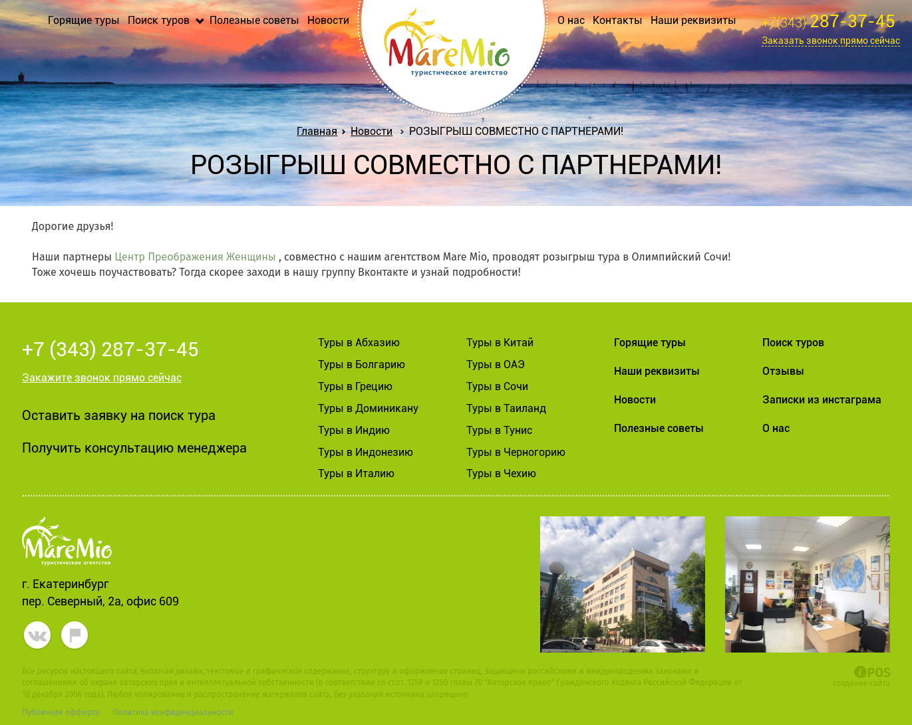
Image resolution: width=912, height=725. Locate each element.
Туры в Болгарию (361, 364)
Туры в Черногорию (515, 452)
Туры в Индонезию (365, 452)
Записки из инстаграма (821, 399)
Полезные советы (254, 20)
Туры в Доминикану (368, 408)
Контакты (618, 20)
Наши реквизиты (693, 20)
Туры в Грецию (355, 386)
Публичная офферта (60, 712)
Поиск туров (159, 20)
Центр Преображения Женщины (194, 257)
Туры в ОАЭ (495, 364)
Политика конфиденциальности (172, 712)
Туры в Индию (354, 430)
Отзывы (783, 371)
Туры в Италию (356, 473)
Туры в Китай (499, 342)
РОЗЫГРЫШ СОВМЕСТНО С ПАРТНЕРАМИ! (516, 131)
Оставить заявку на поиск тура (119, 415)
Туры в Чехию (501, 473)
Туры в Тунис (499, 430)
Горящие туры (84, 20)
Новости (328, 20)
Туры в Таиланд (506, 408)
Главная (320, 131)
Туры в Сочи (497, 386)
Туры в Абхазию (359, 342)
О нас (571, 20)
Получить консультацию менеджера (134, 448)
